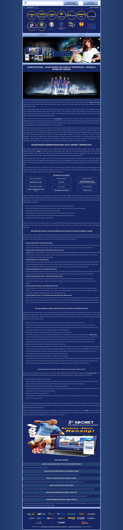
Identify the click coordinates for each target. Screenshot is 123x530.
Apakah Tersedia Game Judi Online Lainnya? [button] (61, 499)
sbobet (39, 151)
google (86, 410)
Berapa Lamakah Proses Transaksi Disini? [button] (61, 478)
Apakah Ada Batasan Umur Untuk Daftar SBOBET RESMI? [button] (61, 464)
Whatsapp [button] (43, 35)
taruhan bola (92, 373)
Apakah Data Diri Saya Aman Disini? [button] (61, 485)
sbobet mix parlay (95, 102)
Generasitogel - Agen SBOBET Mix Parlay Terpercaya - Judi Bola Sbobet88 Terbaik (61, 526)
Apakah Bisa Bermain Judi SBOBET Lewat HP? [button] (61, 492)
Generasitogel (58, 118)
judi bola (28, 252)
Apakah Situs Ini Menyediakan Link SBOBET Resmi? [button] (61, 471)
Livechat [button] (81, 35)
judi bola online (93, 334)
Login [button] (90, 3)
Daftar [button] (70, 3)
